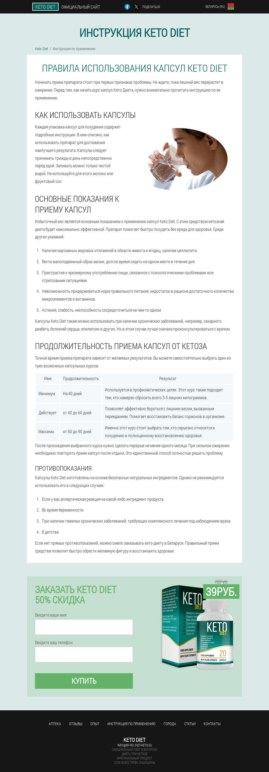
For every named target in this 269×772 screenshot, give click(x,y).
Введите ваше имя (50, 615)
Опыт (94, 723)
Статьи (190, 723)
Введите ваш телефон (54, 642)
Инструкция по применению (131, 723)
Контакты (212, 723)
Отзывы (75, 723)
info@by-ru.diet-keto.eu (134, 745)
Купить (84, 681)
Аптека (55, 723)
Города (170, 723)
